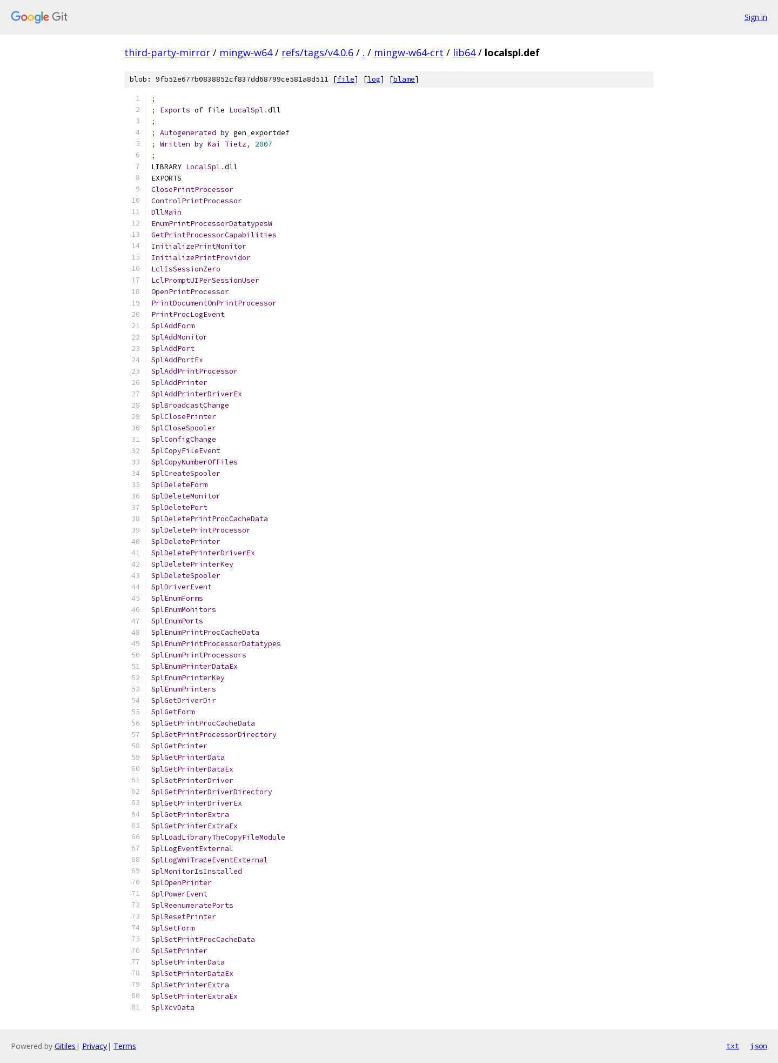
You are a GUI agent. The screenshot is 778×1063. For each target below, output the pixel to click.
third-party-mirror (167, 52)
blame (404, 79)
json (758, 1046)
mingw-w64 (245, 52)
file (345, 79)
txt (732, 1046)
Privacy (94, 1046)
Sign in (756, 17)
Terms (124, 1046)
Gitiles (65, 1046)
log (373, 79)
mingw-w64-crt (409, 52)
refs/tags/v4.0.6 (317, 52)
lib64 (464, 52)
